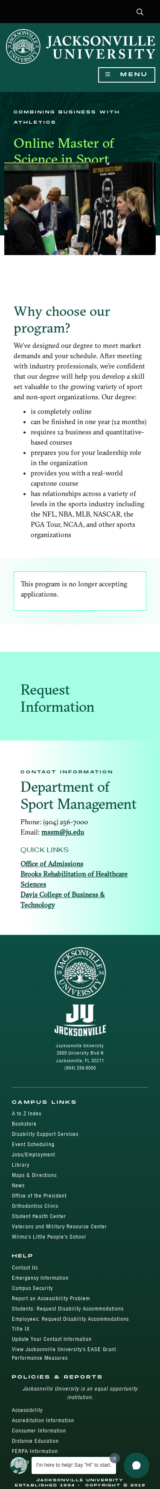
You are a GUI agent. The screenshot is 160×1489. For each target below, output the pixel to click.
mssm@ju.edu (62, 832)
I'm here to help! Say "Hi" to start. (73, 1465)
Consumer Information (39, 1430)
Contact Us (25, 1267)
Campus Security (32, 1288)
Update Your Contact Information (52, 1339)
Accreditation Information (43, 1420)
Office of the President (39, 1195)
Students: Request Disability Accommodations (68, 1308)
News (18, 1185)
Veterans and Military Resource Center (59, 1226)
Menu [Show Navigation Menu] (126, 74)
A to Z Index (26, 1113)
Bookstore (24, 1123)
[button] (140, 12)
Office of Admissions (51, 863)
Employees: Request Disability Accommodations (70, 1319)
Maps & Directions (34, 1175)
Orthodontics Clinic (35, 1206)
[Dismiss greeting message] (115, 1458)
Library (20, 1164)
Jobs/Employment (33, 1154)
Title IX (21, 1328)
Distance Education (35, 1440)
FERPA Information (35, 1451)
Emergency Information (40, 1277)
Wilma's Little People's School (49, 1236)
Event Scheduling (33, 1144)
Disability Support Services (45, 1134)
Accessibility (27, 1410)
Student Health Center (39, 1216)
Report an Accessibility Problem (51, 1298)
